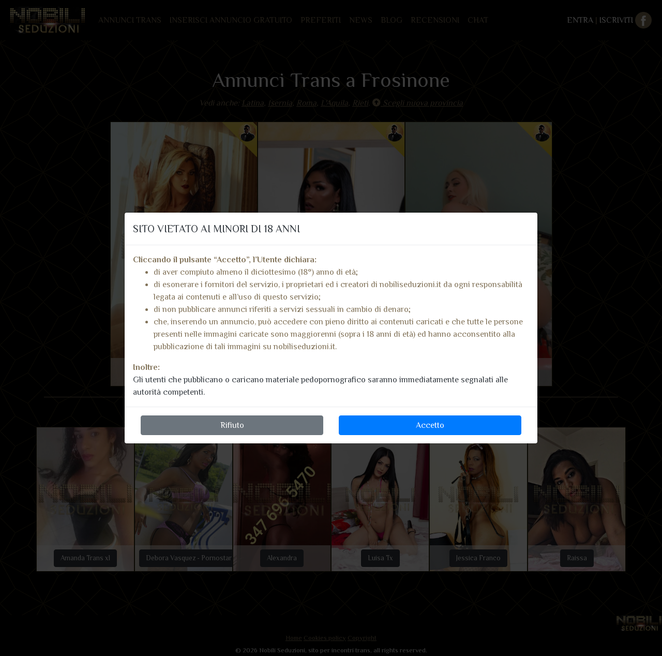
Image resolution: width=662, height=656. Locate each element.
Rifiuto (232, 425)
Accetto (430, 425)
